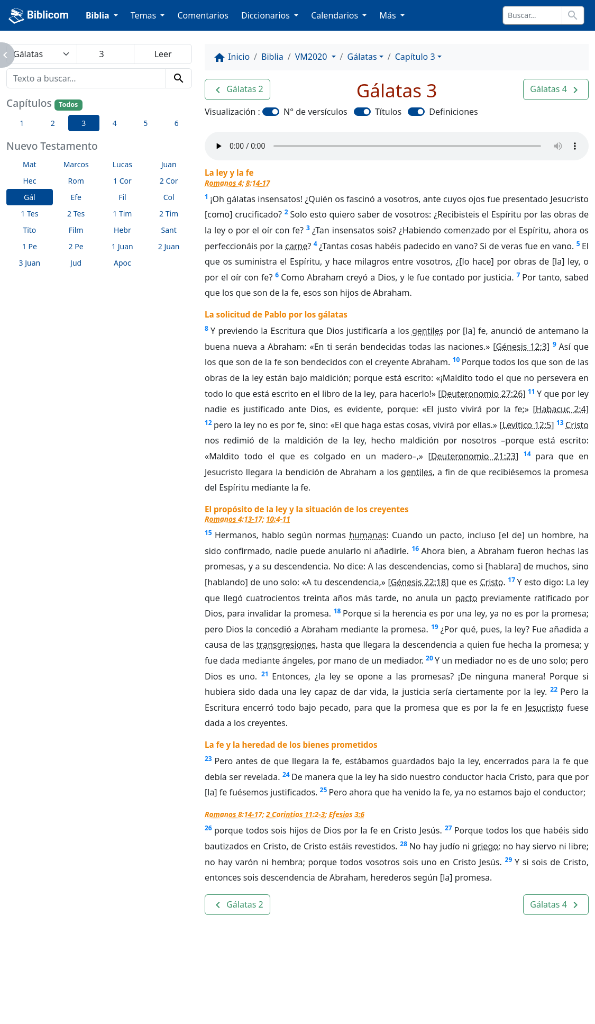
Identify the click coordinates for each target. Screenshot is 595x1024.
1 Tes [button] (29, 214)
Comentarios (202, 15)
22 (553, 689)
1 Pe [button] (29, 246)
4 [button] (115, 123)
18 (337, 610)
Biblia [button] (99, 15)
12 (208, 422)
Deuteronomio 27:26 (482, 394)
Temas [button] (145, 15)
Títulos (388, 111)
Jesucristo (544, 707)
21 (265, 673)
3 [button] (83, 123)
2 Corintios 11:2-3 (295, 814)
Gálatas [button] (362, 56)
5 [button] (145, 123)
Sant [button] (169, 230)
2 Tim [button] (168, 214)
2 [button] (53, 123)
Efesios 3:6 (346, 814)
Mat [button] (29, 164)
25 (323, 789)
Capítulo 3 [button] (415, 56)
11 (531, 391)
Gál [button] (29, 197)
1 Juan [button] (122, 246)
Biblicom (38, 16)
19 (434, 626)
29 (508, 859)
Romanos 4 (223, 183)
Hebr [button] (122, 230)
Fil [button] (122, 197)
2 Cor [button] (169, 181)
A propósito (131, 987)
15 (208, 532)
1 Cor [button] (122, 181)
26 (208, 827)
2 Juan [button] (169, 246)
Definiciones (453, 111)
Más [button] (388, 15)
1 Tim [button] (122, 214)
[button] (237, 89)
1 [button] (22, 123)
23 (208, 758)
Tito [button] (29, 230)
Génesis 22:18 (418, 582)
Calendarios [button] (335, 15)
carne (296, 246)
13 (560, 422)
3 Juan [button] (30, 263)
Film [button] (76, 230)
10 (456, 359)
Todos (68, 104)
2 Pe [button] (76, 246)
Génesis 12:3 (521, 346)
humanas (367, 535)
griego (485, 846)
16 (415, 548)
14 (527, 453)
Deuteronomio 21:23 (473, 456)
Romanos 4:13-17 (233, 519)
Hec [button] (29, 181)
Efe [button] (75, 197)
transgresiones (286, 644)
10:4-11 (278, 519)
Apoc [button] (122, 263)
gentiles (427, 331)
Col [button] (169, 197)
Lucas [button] (122, 164)
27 (448, 827)
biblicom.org (90, 1005)
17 (511, 579)
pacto (466, 598)
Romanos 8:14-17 (233, 814)
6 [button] (177, 123)
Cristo (577, 425)
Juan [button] (169, 164)
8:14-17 (258, 183)
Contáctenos (200, 987)
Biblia (272, 56)
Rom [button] (76, 181)
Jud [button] (75, 263)
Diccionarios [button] (266, 15)
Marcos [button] (76, 164)
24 (286, 774)
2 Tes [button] (76, 214)
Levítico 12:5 (527, 425)
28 (403, 843)
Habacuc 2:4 (561, 409)
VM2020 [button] (312, 56)
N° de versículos (315, 111)
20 (429, 658)
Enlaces (72, 987)
